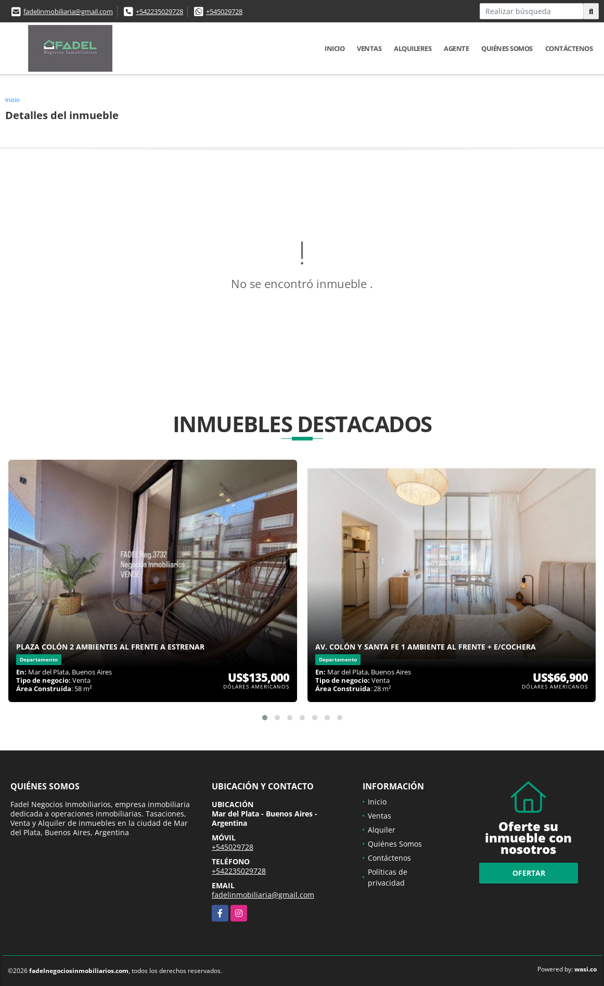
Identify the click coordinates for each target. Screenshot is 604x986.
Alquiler (381, 830)
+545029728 (224, 11)
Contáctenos (569, 48)
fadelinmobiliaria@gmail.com (68, 11)
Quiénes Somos (507, 48)
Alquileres (412, 48)
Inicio (334, 48)
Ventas (369, 48)
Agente (456, 48)
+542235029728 (159, 11)
